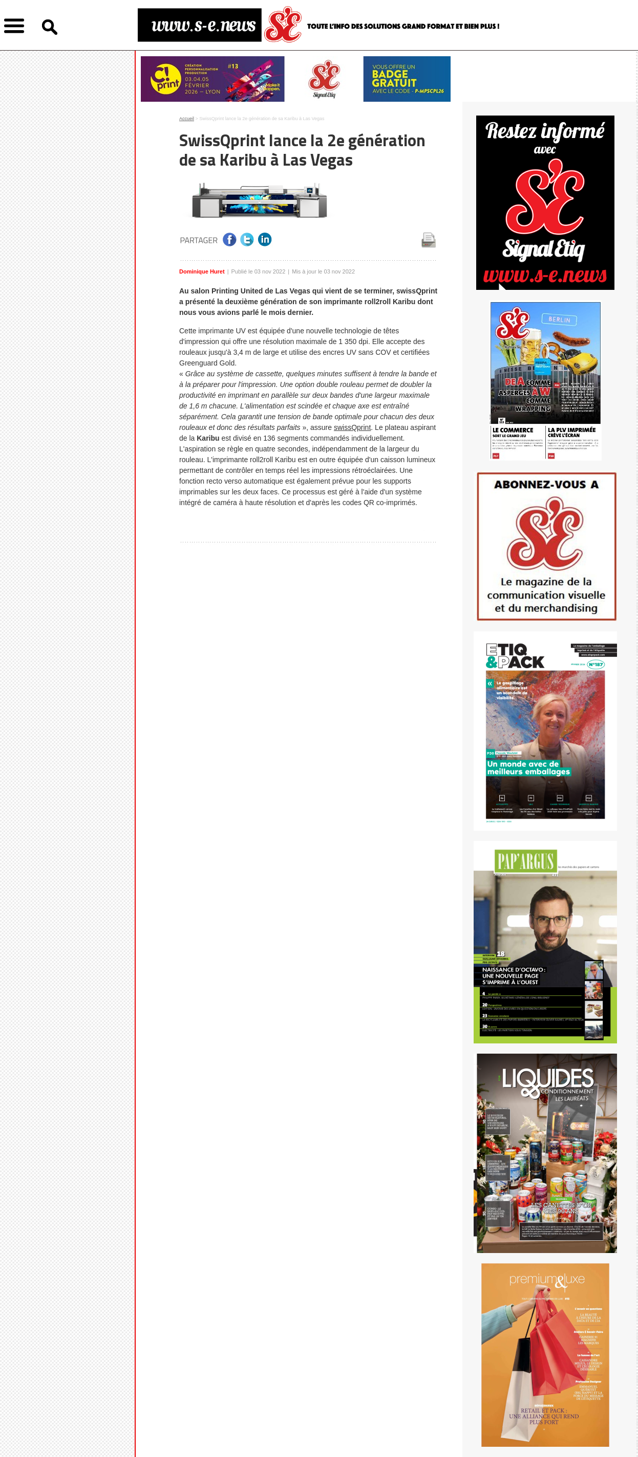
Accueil (186, 118)
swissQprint (352, 427)
